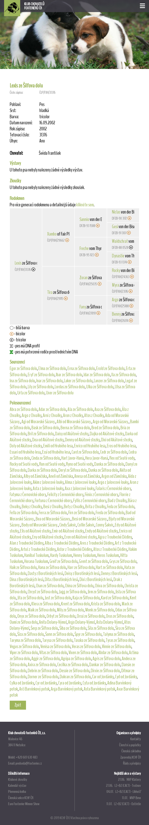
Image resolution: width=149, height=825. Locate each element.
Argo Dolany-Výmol (81, 622)
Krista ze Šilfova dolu (105, 604)
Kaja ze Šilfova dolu (86, 597)
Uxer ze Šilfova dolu (60, 393)
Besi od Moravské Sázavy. (89, 519)
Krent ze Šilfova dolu (75, 604)
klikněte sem (85, 204)
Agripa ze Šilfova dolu (76, 658)
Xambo (52, 234)
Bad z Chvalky (117, 500)
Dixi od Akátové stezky (116, 439)
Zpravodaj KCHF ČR (130, 757)
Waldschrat (120, 241)
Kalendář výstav (17, 785)
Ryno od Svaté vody (79, 464)
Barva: (14, 117)
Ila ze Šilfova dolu (123, 374)
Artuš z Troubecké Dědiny (38, 549)
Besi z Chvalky (52, 506)
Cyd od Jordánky (126, 676)
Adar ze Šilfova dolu (52, 409)
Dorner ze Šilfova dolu (43, 676)
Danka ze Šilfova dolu (109, 464)
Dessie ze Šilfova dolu (74, 670)
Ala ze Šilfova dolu (80, 409)
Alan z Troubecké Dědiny (26, 543)
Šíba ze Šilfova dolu (72, 628)
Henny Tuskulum (84, 555)
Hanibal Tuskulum (36, 555)
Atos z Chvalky (94, 415)
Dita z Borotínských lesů (61, 579)
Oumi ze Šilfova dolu (24, 622)
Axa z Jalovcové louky (79, 488)
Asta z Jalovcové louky (48, 488)
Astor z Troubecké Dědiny (74, 549)
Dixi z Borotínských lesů (96, 579)
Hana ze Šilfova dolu (52, 567)
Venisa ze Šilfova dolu (55, 646)
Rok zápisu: (17, 129)
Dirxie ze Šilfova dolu (105, 670)
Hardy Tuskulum (61, 555)
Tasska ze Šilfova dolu (89, 640)
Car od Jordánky (103, 676)
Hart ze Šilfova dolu (109, 567)
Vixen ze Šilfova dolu (82, 652)
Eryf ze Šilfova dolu (41, 374)
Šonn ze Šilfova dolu (59, 634)
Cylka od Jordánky (22, 683)
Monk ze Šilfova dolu (99, 610)
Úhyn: (14, 141)
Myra (115, 285)
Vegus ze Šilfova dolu (24, 646)
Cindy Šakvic (67, 525)
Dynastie (118, 256)
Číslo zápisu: (16, 92)
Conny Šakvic (104, 525)
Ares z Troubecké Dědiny (96, 543)
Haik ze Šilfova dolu (23, 567)
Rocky (116, 270)
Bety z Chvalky (74, 506)
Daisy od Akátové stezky (71, 433)
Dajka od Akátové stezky (107, 433)
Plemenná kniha (17, 791)
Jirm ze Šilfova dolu (100, 591)
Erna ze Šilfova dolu (81, 368)
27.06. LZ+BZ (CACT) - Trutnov (123, 785)
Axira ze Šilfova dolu (42, 664)
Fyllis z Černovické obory (89, 500)
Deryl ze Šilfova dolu (72, 470)
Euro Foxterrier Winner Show (23, 803)
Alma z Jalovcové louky (80, 482)
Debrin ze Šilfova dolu (43, 670)
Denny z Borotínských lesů (119, 573)
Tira (50, 292)
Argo (115, 299)
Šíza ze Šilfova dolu (30, 634)
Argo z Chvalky (32, 415)
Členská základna (131, 751)
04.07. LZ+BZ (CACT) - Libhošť (124, 791)
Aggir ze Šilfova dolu (45, 658)
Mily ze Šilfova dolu (70, 610)
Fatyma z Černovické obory (28, 494)
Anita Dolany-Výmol (53, 622)
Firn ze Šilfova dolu (81, 512)
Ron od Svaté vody (52, 464)
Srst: (13, 111)
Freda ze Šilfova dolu (110, 512)
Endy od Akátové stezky (101, 531)
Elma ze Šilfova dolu (52, 368)
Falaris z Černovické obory (113, 488)
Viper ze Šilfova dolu (24, 652)
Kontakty (135, 739)
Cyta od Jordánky (94, 683)
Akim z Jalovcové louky (48, 482)
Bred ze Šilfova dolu (105, 427)
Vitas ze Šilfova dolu (53, 652)
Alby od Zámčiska (35, 476)
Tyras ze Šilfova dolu (120, 640)
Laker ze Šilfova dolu (78, 380)
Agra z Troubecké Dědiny (115, 537)
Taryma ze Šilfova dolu (25, 640)
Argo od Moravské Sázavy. (111, 421)
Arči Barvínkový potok (34, 689)
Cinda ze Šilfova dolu (45, 458)
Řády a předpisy (132, 763)
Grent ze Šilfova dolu (93, 561)
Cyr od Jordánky (46, 683)
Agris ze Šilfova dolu (106, 658)
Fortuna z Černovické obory (53, 500)
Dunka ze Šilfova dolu (103, 470)
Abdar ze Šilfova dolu (113, 652)
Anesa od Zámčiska (87, 476)
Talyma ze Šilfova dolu (118, 634)
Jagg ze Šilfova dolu (72, 591)
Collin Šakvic (85, 525)
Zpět (18, 705)
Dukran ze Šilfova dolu (75, 676)
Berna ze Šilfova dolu (75, 427)
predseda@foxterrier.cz (29, 763)
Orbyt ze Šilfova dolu (61, 616)
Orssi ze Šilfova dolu (91, 616)
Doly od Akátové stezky (26, 446)
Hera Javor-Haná (96, 458)
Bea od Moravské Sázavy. (53, 519)
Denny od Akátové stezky (82, 439)
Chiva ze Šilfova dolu (109, 585)
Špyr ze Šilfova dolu (88, 634)
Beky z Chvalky (32, 506)
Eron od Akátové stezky (80, 537)
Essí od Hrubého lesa (56, 452)
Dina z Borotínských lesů (26, 579)
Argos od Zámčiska (114, 476)
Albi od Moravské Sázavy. (74, 421)
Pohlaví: (15, 105)
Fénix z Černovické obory (101, 494)
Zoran (84, 277)
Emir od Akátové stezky (68, 531)
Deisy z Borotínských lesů (82, 573)
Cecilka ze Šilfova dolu (72, 664)
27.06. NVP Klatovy (129, 779)
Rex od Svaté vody (122, 458)
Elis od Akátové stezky (35, 531)
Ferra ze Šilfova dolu (53, 512)
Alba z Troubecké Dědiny (62, 543)
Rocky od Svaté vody (24, 464)
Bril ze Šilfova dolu (41, 433)
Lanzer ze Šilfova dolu (109, 380)
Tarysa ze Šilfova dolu (57, 640)
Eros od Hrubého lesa (121, 446)
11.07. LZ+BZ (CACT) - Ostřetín (124, 803)
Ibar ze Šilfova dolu (69, 374)
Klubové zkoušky (17, 779)
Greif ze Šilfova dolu (63, 561)
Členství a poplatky (130, 745)
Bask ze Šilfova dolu (45, 427)
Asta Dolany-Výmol (109, 622)
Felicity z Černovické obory (65, 494)
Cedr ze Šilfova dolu (113, 452)
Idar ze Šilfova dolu (97, 374)
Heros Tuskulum (108, 555)
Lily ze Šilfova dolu (40, 386)
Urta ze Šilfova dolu (31, 393)
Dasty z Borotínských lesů (45, 573)
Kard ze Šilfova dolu (114, 597)
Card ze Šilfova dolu (85, 452)
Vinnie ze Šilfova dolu (116, 646)
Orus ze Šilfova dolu (119, 616)
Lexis (18, 263)
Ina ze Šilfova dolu (22, 380)
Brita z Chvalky (95, 506)
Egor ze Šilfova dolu (23, 368)
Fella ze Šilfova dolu (23, 512)
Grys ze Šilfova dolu (123, 561)
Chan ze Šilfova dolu (50, 585)
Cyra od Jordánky (69, 683)
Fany (83, 307)
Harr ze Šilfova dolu (81, 567)
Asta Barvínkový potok (99, 689)
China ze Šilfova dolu (79, 585)
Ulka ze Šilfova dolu (99, 386)
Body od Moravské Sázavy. (40, 525)
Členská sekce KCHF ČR (20, 797)
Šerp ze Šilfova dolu (44, 628)
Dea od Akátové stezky (48, 439)
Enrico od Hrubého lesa (90, 446)
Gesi (115, 226)
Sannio (84, 219)
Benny (116, 314)
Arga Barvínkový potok (66, 689)
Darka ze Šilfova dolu (42, 470)
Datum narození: (21, 123)
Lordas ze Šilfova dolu (70, 386)
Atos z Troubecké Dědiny (110, 549)
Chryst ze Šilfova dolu (42, 591)
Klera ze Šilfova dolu (45, 604)
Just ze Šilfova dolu (58, 597)
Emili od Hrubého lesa (58, 446)
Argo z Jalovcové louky (113, 482)
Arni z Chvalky (52, 415)
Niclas (116, 212)
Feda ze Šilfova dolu (120, 506)
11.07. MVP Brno (131, 797)
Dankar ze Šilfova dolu (104, 664)
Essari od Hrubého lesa (25, 452)
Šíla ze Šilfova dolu (101, 628)
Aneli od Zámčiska (61, 476)
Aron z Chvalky (73, 415)
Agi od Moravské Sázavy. (38, 421)
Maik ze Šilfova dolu (41, 610)
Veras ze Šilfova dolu (86, 646)
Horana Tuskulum (36, 561)
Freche (84, 248)
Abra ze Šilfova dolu (23, 409)
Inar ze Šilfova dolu (49, 380)
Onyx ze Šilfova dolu (31, 616)
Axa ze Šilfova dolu (107, 409)
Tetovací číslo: (19, 135)
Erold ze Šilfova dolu (110, 368)
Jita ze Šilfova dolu (30, 597)
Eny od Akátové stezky (47, 537)
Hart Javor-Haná (72, 458)
